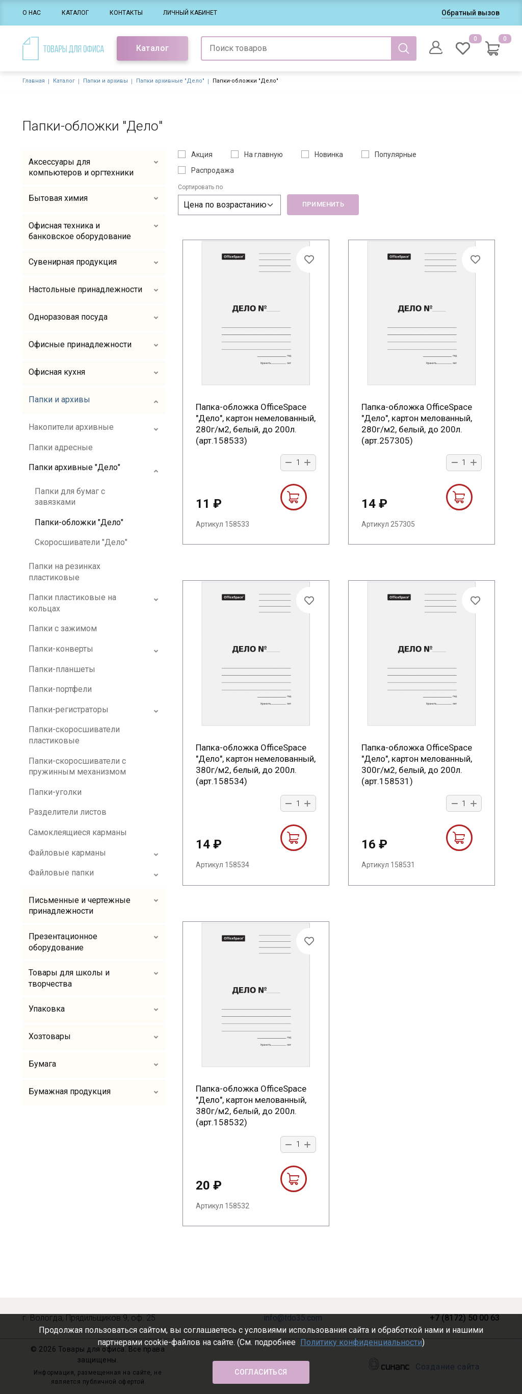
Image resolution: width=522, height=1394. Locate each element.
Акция (202, 154)
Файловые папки (61, 872)
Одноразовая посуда (68, 317)
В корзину (293, 497)
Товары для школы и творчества (69, 978)
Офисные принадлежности (80, 344)
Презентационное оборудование (63, 942)
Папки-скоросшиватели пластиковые (74, 735)
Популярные (395, 154)
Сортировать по (200, 187)
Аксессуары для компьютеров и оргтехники (81, 167)
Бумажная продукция (70, 1091)
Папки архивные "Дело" (170, 81)
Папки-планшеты (62, 669)
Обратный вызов (470, 13)
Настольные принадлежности (85, 289)
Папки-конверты (61, 649)
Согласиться (260, 1372)
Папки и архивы (105, 81)
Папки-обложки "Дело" (79, 522)
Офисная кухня (57, 372)
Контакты (126, 12)
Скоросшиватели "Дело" (81, 542)
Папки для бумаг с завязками (70, 496)
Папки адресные (61, 447)
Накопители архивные (71, 427)
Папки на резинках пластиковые (64, 571)
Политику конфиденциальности (361, 1342)
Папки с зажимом (63, 628)
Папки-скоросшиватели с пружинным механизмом (77, 766)
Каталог (75, 12)
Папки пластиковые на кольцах (72, 602)
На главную (263, 154)
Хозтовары (50, 1036)
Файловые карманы (67, 853)
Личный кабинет (190, 12)
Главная (33, 81)
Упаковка (47, 1009)
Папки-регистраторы (69, 709)
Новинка (329, 154)
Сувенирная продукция (73, 262)
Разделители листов (68, 812)
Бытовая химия (58, 198)
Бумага (42, 1064)
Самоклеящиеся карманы (78, 832)
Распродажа (212, 170)
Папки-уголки (55, 792)
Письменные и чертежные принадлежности (79, 905)
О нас (31, 12)
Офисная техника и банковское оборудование (80, 231)
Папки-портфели (60, 689)
